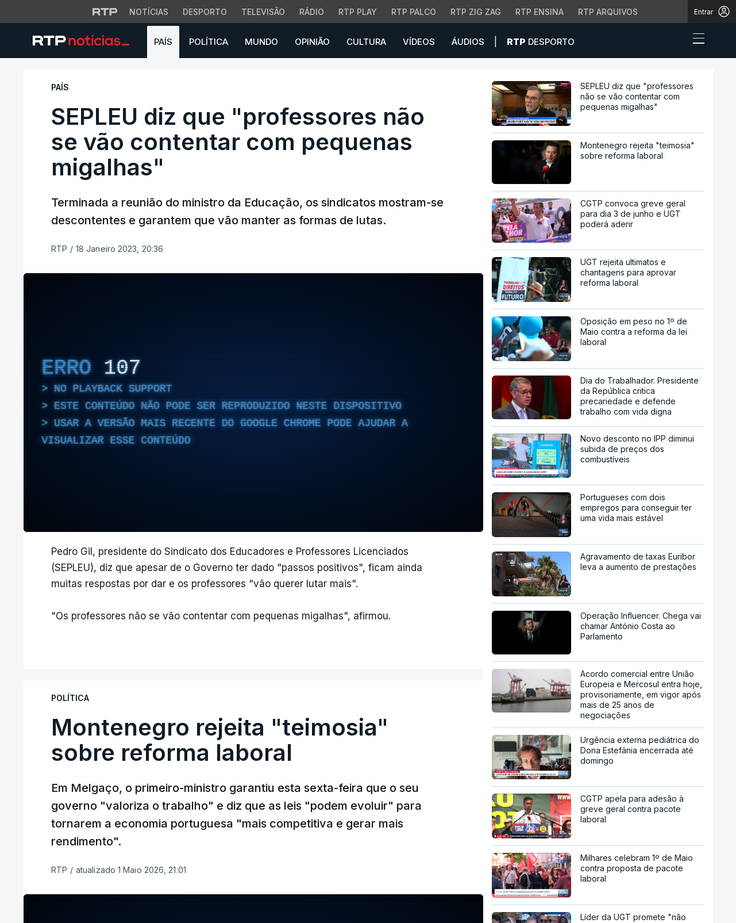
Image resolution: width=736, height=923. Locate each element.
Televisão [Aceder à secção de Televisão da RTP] (263, 12)
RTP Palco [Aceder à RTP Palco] (413, 12)
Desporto (541, 41)
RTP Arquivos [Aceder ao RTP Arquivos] (608, 12)
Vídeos (419, 41)
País (163, 41)
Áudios (468, 41)
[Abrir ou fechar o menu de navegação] (695, 40)
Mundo (261, 41)
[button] (677, 41)
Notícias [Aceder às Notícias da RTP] (148, 12)
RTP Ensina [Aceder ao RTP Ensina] (539, 12)
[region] (253, 402)
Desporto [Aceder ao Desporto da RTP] (205, 12)
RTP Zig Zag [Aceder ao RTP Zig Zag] (475, 12)
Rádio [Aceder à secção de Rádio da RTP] (311, 12)
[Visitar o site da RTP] (105, 11)
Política (208, 41)
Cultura (366, 41)
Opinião (312, 41)
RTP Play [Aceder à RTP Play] (357, 12)
